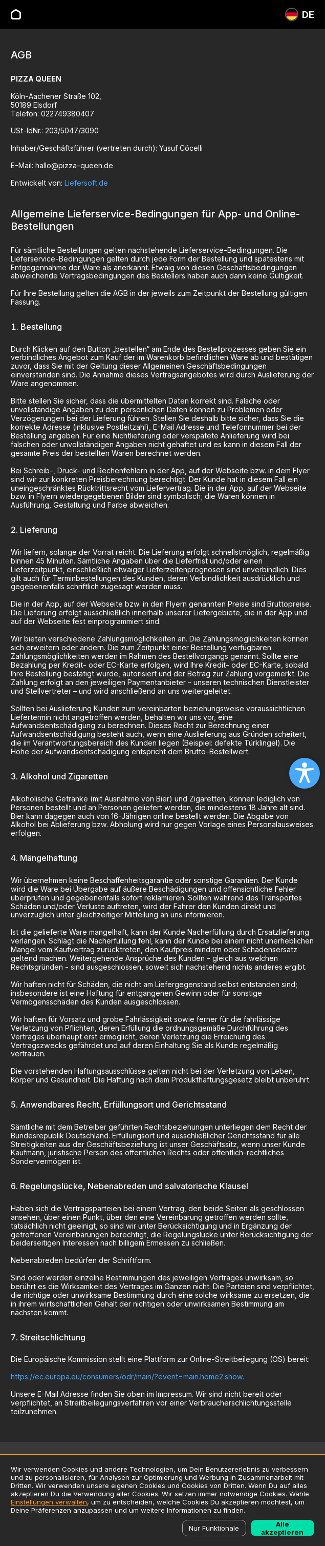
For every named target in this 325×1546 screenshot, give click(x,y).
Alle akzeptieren (282, 1528)
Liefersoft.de (86, 182)
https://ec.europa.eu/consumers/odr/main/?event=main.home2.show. (127, 1376)
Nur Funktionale (214, 1528)
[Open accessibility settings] (304, 773)
